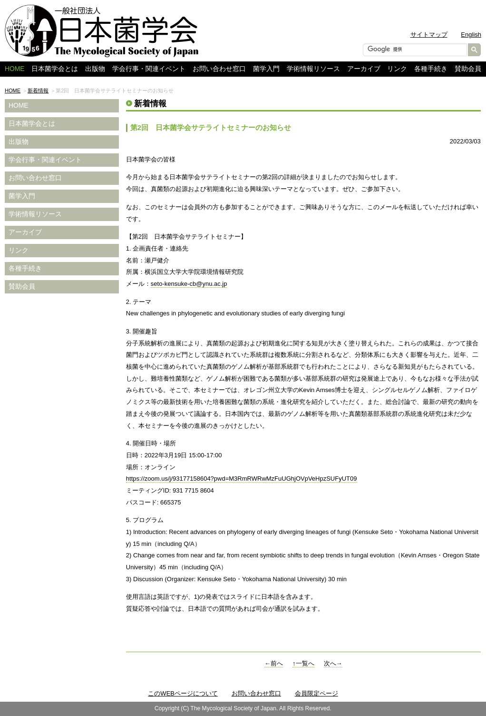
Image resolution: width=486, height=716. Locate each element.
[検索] (414, 49)
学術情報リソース (313, 68)
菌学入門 (266, 68)
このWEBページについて (183, 693)
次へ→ (333, 663)
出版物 (95, 68)
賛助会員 (468, 68)
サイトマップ (428, 34)
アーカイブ (363, 68)
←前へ (273, 663)
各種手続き (430, 68)
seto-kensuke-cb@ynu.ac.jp (189, 283)
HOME (12, 90)
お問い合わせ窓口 (219, 68)
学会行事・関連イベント (148, 68)
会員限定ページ (316, 693)
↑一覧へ (303, 663)
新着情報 (38, 90)
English (471, 34)
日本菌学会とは (54, 68)
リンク (397, 68)
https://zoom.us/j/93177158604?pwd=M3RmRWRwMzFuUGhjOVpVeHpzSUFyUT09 (241, 478)
